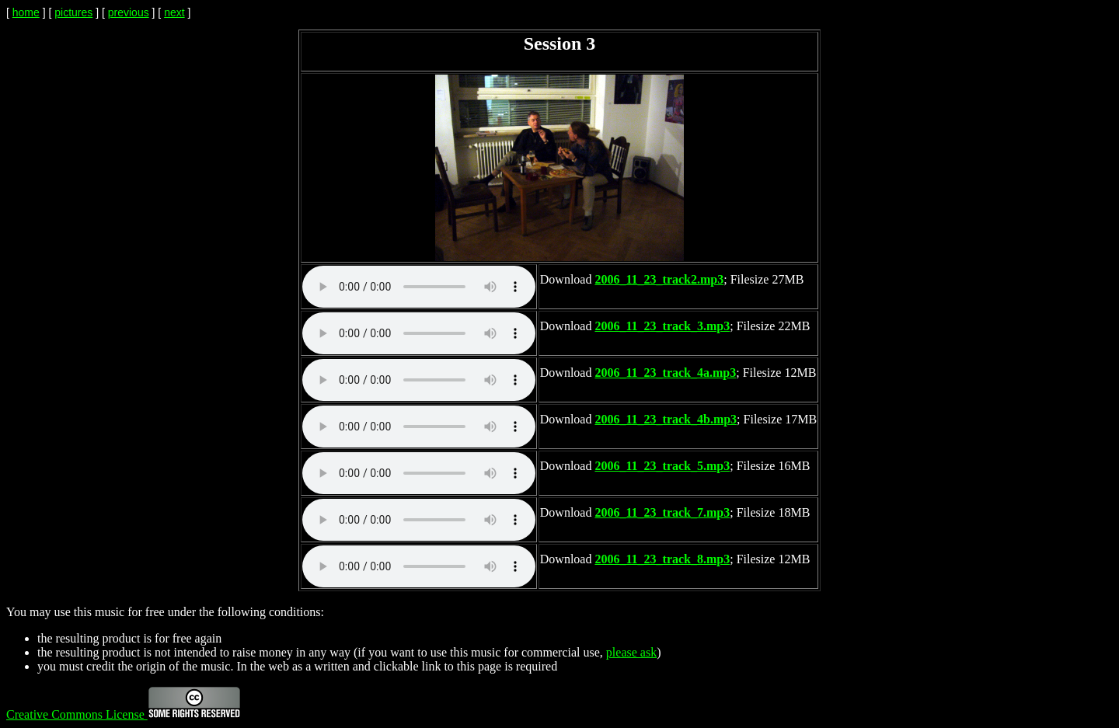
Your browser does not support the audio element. (418, 287)
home (26, 12)
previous (128, 12)
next (174, 12)
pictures (73, 12)
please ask (631, 652)
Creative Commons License (123, 714)
